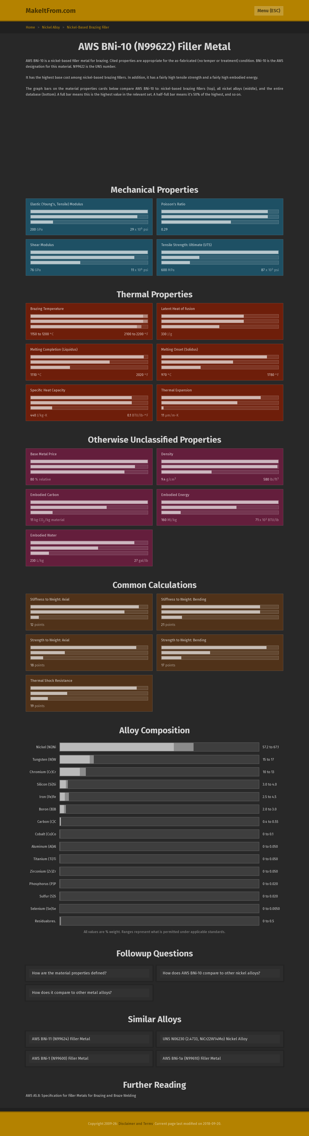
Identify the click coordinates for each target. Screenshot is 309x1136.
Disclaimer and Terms (135, 1124)
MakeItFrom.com (51, 11)
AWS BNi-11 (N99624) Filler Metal (61, 1039)
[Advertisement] (154, 141)
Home (30, 27)
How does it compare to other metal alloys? (72, 992)
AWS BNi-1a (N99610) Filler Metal (192, 1058)
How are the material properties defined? (69, 973)
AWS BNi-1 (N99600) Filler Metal (60, 1058)
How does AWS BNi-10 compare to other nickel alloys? (211, 973)
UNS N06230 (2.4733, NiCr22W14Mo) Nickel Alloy (205, 1039)
